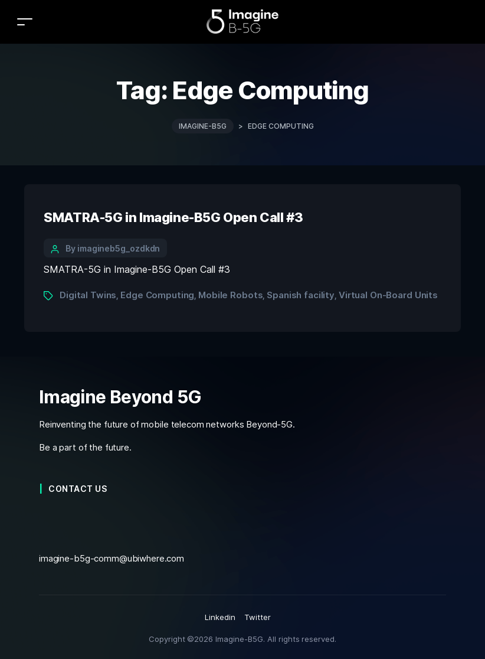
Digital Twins (88, 295)
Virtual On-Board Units (388, 295)
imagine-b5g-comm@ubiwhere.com (111, 558)
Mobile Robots (230, 295)
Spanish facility (301, 295)
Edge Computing (157, 295)
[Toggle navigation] (24, 21)
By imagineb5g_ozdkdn (112, 248)
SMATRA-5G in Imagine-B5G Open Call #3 (173, 217)
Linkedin (220, 617)
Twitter (257, 617)
